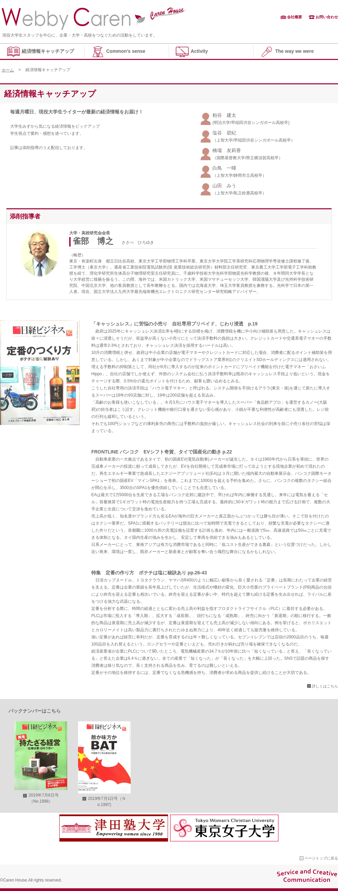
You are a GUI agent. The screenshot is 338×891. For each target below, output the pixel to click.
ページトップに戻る (321, 858)
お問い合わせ (327, 17)
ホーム (8, 70)
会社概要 (294, 17)
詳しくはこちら (325, 686)
